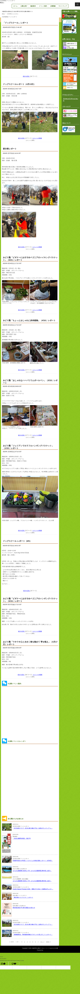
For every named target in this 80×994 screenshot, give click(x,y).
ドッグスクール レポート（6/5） (17, 541)
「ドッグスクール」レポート (15, 23)
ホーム (15, 6)
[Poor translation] (13, 964)
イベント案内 (43, 6)
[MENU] (77, 4)
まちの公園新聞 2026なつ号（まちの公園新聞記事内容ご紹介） (32, 870)
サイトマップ (63, 6)
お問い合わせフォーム (71, 43)
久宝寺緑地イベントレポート (12, 13)
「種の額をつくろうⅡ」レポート (23, 897)
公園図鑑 (53, 6)
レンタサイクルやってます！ (71, 84)
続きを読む (26, 76)
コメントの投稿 (37, 138)
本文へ (2, 2)
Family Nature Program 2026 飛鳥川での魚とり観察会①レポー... (33, 889)
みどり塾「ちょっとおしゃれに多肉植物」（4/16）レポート (29, 320)
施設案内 (33, 6)
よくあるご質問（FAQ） (71, 47)
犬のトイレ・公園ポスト (71, 87)
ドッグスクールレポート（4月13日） (19, 84)
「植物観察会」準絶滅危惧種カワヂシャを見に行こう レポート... (32, 934)
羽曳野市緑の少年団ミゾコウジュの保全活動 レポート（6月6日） (33, 860)
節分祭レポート (10, 149)
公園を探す (23, 6)
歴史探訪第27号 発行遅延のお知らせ (24, 907)
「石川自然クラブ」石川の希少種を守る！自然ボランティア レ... (32, 828)
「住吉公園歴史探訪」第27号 (22, 838)
